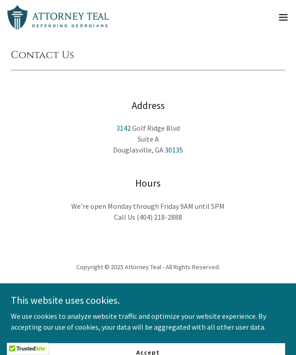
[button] (283, 17)
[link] (58, 17)
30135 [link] (174, 149)
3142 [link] (123, 128)
